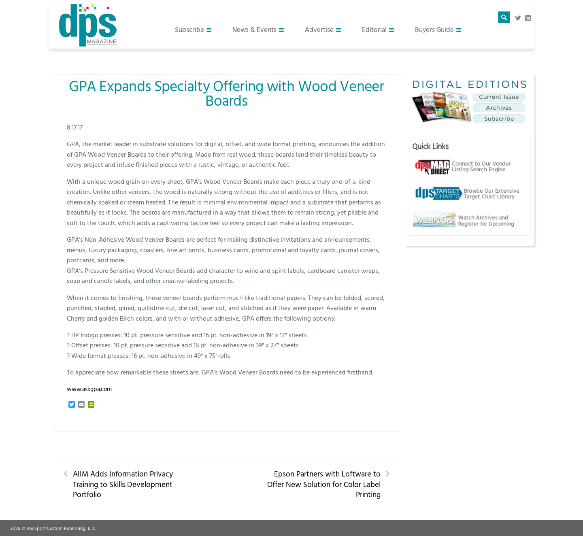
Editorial (374, 29)
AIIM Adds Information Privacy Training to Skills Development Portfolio (123, 484)
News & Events (254, 29)
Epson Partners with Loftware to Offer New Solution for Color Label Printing (324, 484)
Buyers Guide (434, 29)
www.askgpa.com (89, 388)
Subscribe (189, 29)
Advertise (319, 29)
